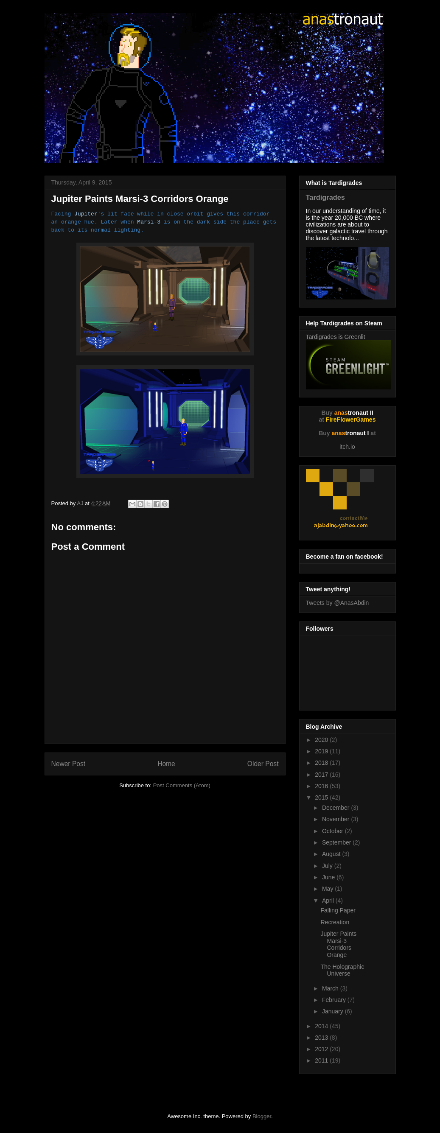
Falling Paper (338, 910)
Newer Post (68, 763)
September (337, 842)
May (328, 888)
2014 (322, 1026)
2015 (322, 797)
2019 (322, 751)
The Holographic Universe (342, 970)
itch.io (347, 446)
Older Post (263, 763)
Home (166, 763)
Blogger (261, 1116)
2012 (322, 1049)
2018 (322, 762)
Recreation (334, 922)
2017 (322, 774)
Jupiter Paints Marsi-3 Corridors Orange (338, 944)
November (336, 819)
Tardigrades (325, 197)
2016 (322, 786)
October (333, 831)
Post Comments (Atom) (181, 785)
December (336, 807)
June (329, 877)
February (335, 999)
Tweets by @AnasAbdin (337, 602)
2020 (322, 739)
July (328, 865)
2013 (322, 1037)
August (332, 853)
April (329, 900)
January (333, 1011)
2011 (322, 1060)
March (331, 988)
